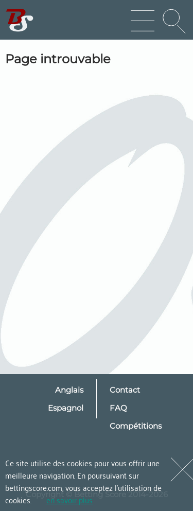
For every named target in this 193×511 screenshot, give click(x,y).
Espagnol (65, 408)
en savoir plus (69, 499)
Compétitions (136, 426)
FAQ (118, 408)
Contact (125, 390)
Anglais (69, 390)
